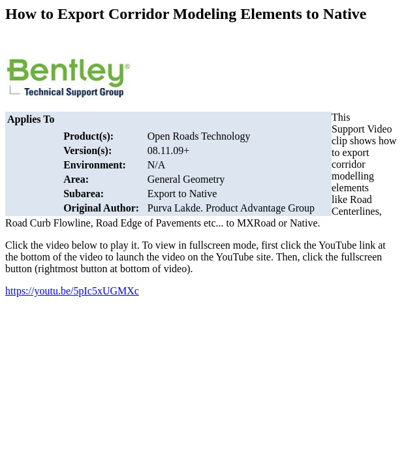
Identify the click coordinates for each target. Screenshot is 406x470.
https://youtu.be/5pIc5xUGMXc (72, 290)
